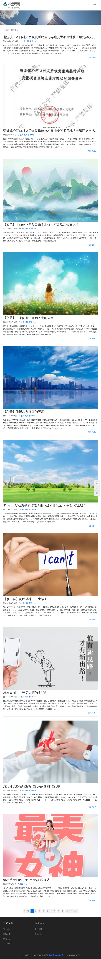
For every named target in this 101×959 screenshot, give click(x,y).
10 (67, 911)
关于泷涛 (7, 929)
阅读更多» (92, 57)
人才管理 (7, 943)
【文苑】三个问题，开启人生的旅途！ (30, 318)
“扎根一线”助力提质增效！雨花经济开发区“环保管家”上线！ (44, 505)
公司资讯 (25, 41)
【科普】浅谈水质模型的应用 (23, 411)
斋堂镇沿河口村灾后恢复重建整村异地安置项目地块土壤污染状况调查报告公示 (50, 37)
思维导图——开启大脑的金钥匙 (25, 692)
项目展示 (38, 934)
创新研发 (7, 934)
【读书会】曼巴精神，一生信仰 (25, 599)
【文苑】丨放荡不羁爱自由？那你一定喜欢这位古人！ (41, 224)
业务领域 (38, 929)
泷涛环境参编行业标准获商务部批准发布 (31, 786)
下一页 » (74, 911)
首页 (7, 30)
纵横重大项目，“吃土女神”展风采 (26, 880)
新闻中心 (33, 41)
